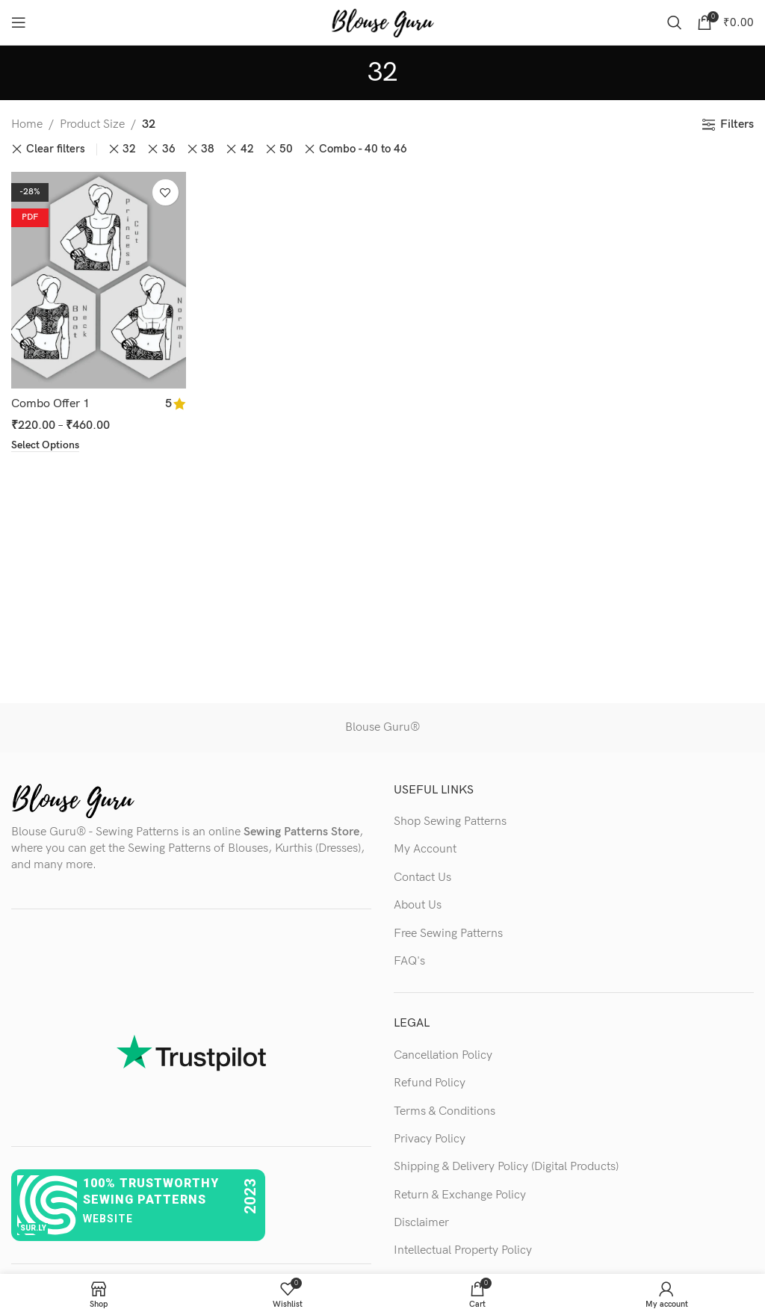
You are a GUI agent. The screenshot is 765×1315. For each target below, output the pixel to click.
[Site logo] (382, 22)
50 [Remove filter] (286, 149)
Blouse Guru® (382, 727)
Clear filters (55, 149)
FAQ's (409, 961)
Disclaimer (421, 1223)
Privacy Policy (429, 1139)
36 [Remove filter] (169, 149)
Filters (737, 124)
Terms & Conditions (444, 1111)
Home (27, 124)
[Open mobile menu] (19, 22)
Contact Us (422, 877)
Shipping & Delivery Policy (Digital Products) (506, 1167)
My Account (425, 849)
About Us (418, 905)
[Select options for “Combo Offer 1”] (45, 444)
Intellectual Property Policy (463, 1250)
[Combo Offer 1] (98, 280)
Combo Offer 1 (50, 403)
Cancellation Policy (443, 1055)
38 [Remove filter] (207, 149)
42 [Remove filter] (247, 149)
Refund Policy (429, 1083)
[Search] (675, 22)
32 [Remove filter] (129, 149)
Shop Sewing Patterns (450, 821)
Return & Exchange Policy (460, 1195)
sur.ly (33, 1228)
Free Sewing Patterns (448, 933)
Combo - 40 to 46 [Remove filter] (363, 149)
